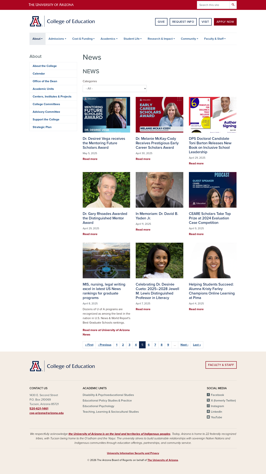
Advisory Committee (46, 112)
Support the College (46, 119)
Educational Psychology (98, 406)
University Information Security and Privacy (133, 453)
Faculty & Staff (214, 39)
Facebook (217, 395)
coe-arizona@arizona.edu (46, 413)
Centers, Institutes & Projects (52, 96)
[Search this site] (213, 5)
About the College (45, 66)
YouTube (216, 417)
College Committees (46, 104)
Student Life (132, 39)
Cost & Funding (82, 39)
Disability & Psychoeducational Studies (108, 395)
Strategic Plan (42, 127)
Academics (108, 39)
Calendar (39, 73)
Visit (205, 22)
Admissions (56, 39)
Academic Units (43, 89)
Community (188, 39)
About (36, 39)
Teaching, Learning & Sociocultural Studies (111, 412)
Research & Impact (160, 39)
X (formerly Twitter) (223, 400)
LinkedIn (216, 412)
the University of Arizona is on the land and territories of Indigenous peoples (119, 434)
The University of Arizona (162, 460)
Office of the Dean (45, 81)
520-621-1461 (38, 408)
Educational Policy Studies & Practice (107, 400)
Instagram (217, 406)
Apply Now (225, 22)
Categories (90, 81)
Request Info (183, 22)
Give (161, 22)
